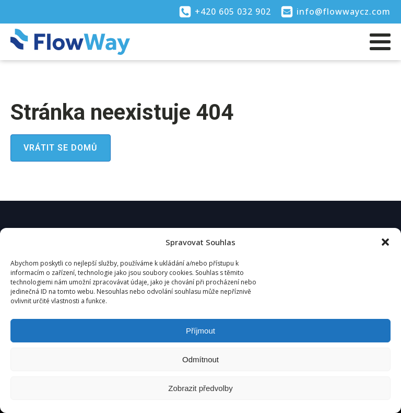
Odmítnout (200, 359)
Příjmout (200, 330)
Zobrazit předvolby (200, 388)
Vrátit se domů (60, 148)
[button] (385, 242)
